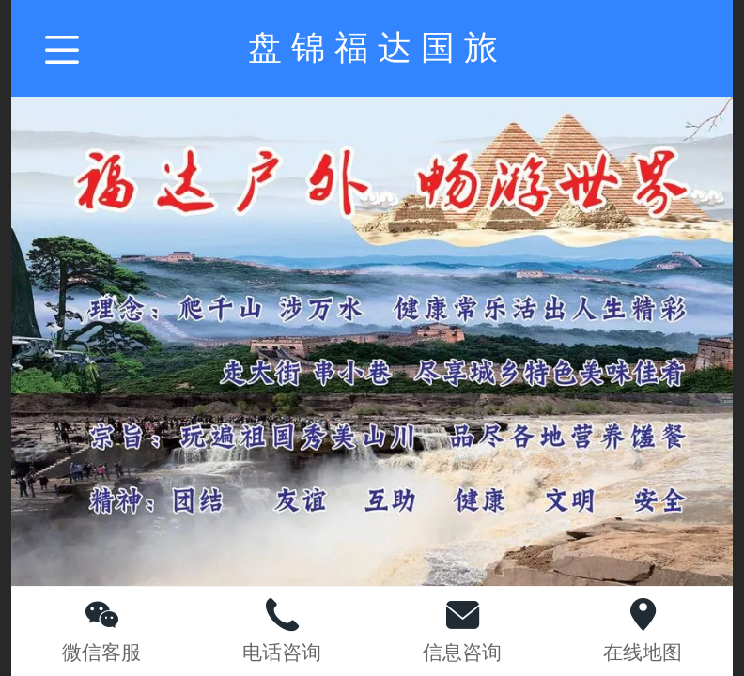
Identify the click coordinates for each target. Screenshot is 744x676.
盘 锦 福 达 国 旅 (373, 47)
